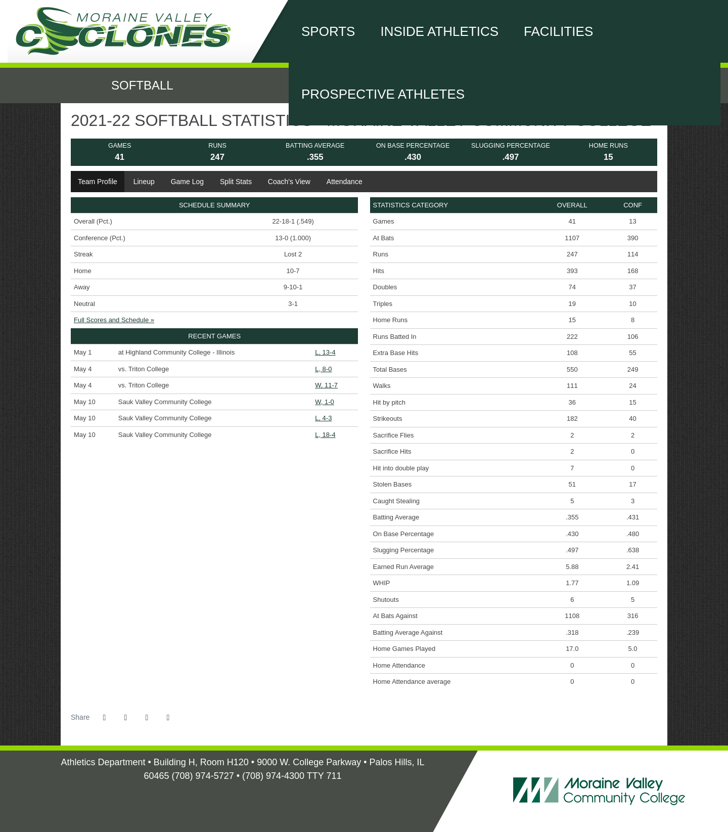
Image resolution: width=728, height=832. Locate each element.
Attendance (344, 182)
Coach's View (289, 182)
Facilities (558, 31)
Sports (328, 31)
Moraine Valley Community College (129, 31)
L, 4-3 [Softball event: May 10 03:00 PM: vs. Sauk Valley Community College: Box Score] (323, 418)
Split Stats (236, 182)
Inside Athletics (439, 31)
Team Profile (97, 182)
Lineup (144, 182)
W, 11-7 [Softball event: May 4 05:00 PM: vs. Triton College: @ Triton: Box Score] (326, 385)
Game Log (187, 182)
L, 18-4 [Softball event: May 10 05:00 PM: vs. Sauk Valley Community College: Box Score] (325, 435)
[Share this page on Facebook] (104, 717)
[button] (167, 717)
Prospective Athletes (383, 94)
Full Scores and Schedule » (114, 320)
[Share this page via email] (146, 717)
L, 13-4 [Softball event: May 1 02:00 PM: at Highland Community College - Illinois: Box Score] (325, 352)
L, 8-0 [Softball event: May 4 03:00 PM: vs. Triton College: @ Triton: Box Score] (323, 369)
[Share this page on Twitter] (125, 717)
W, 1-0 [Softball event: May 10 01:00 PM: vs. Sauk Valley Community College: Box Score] (324, 402)
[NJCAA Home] (236, 793)
